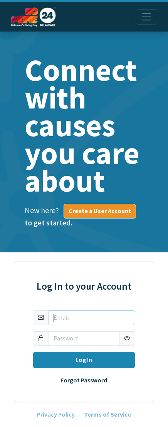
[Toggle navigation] (146, 17)
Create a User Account (100, 211)
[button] (127, 338)
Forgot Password (83, 380)
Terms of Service (107, 415)
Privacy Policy (56, 415)
